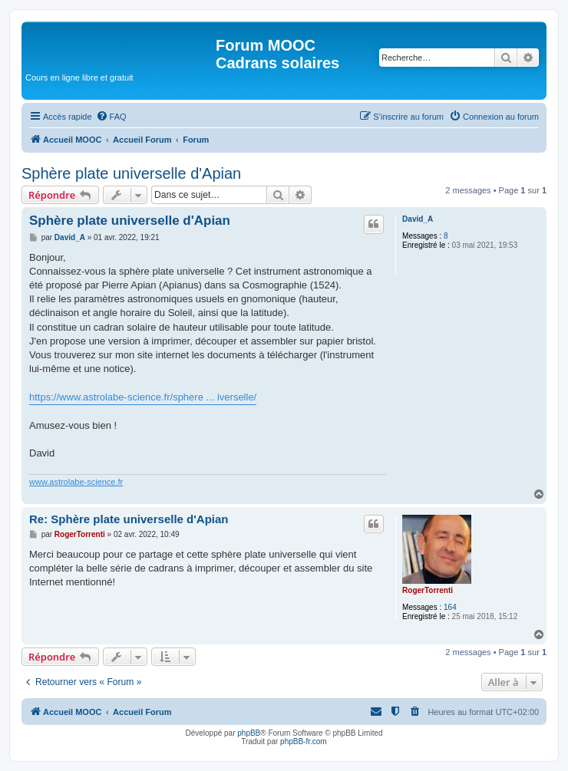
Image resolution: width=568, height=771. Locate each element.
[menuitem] (111, 116)
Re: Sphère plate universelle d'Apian (128, 519)
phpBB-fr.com (303, 741)
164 (450, 607)
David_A (417, 219)
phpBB (248, 733)
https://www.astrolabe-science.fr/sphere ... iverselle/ (142, 397)
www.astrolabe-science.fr (76, 481)
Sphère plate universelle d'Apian (131, 173)
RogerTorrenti (427, 590)
